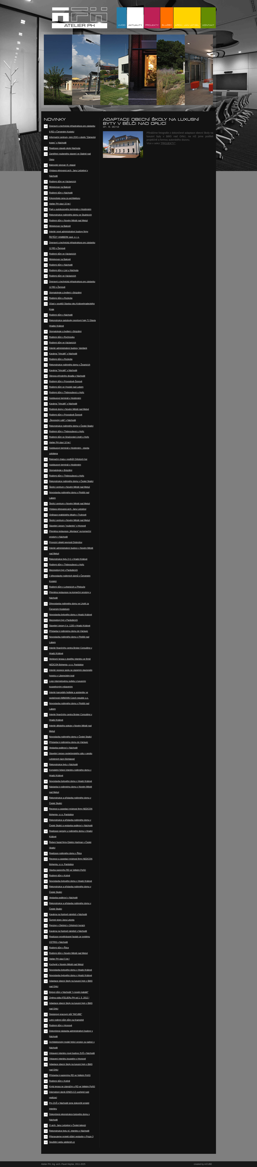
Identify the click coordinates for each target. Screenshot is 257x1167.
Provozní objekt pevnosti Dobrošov (65, 542)
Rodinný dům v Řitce (59, 947)
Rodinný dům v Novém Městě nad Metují (68, 220)
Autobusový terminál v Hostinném (65, 398)
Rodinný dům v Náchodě (61, 193)
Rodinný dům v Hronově (60, 1025)
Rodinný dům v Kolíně (59, 875)
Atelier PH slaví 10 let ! (60, 442)
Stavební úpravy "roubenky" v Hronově (67, 526)
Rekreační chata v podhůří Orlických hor (68, 459)
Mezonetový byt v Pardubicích (63, 570)
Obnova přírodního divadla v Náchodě (67, 376)
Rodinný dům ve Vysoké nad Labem (66, 387)
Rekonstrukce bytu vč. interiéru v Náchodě (69, 1131)
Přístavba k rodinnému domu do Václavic (68, 631)
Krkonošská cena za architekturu (64, 198)
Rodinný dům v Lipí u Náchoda (63, 270)
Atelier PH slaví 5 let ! (59, 959)
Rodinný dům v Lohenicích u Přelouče (67, 587)
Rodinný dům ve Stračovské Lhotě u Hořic (69, 437)
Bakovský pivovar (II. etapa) (62, 165)
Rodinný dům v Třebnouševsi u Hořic (66, 392)
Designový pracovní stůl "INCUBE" (65, 1014)
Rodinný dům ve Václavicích (62, 181)
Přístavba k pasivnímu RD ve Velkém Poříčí (70, 1075)
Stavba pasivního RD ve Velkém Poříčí (67, 870)
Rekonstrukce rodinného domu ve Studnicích (70, 215)
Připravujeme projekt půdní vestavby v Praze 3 (71, 1136)
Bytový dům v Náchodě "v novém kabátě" (68, 992)
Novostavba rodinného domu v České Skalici (70, 737)
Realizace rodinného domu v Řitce (65, 853)
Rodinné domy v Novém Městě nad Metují (69, 409)
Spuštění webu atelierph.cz (62, 1142)
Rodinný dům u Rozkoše (61, 298)
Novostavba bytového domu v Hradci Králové (70, 614)
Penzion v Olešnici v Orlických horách (67, 925)
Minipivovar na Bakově (60, 187)
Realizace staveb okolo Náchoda (64, 148)
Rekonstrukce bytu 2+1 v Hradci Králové (68, 559)
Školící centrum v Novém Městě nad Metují (69, 487)
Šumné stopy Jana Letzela (61, 920)
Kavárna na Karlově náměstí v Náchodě (68, 914)
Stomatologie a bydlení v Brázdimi (65, 292)
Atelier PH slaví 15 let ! (60, 204)
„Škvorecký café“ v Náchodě (62, 420)
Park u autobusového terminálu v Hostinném (70, 209)
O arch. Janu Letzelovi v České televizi (67, 1125)
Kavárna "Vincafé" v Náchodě (63, 353)
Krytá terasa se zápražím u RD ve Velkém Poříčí (72, 1086)
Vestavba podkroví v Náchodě (63, 748)
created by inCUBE (203, 1164)
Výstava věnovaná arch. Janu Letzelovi (67, 509)
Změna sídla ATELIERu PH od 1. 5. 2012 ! (69, 997)
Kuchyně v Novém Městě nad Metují (66, 964)
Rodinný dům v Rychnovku (62, 337)
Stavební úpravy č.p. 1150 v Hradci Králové (69, 625)
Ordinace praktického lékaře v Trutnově (67, 515)
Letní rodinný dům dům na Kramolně (66, 1020)
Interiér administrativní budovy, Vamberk (68, 348)
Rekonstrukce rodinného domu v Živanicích (69, 364)
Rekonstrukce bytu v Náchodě (63, 764)
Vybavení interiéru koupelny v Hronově (67, 1059)
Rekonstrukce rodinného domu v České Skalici (71, 426)
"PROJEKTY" (168, 143)
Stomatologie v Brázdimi (60, 470)
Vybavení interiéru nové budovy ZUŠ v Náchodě (72, 1053)
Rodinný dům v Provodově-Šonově (65, 381)
